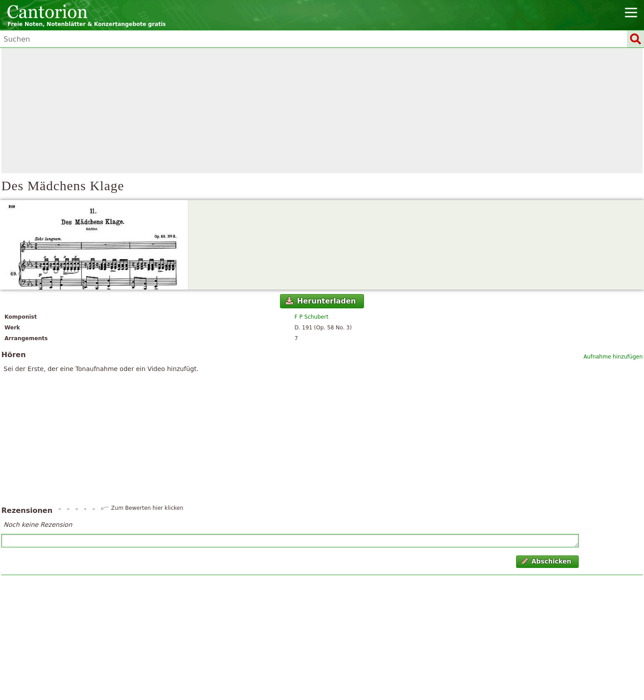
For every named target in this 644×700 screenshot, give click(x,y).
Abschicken (546, 561)
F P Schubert (312, 317)
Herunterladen (321, 301)
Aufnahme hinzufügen (613, 357)
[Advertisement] (322, 110)
